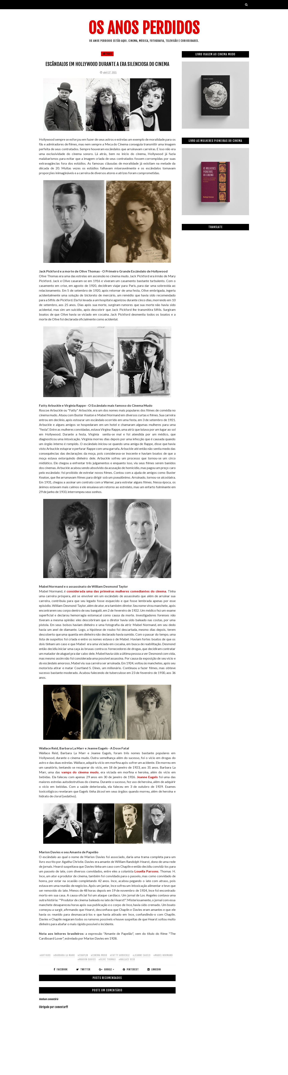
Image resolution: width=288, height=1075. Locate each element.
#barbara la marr (64, 955)
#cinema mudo (99, 955)
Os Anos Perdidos (144, 28)
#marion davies (87, 959)
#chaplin (83, 955)
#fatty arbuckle (120, 955)
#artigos (45, 955)
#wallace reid (127, 959)
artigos (107, 53)
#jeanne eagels (142, 955)
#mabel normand (163, 955)
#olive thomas (107, 959)
